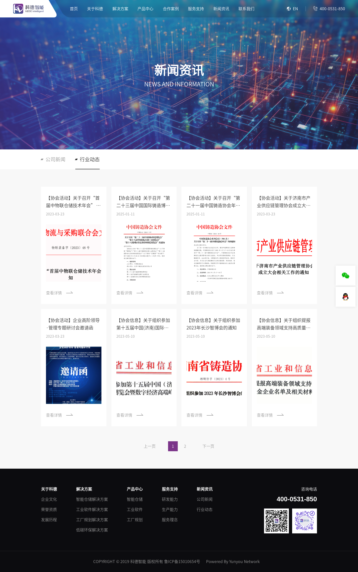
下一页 (208, 446)
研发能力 (170, 499)
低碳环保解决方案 (92, 530)
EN (292, 8)
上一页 (150, 446)
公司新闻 (55, 159)
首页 (74, 9)
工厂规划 (135, 520)
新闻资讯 (221, 9)
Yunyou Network (244, 562)
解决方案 (120, 9)
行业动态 (90, 159)
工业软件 (135, 509)
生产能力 (170, 509)
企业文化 (49, 499)
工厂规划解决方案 (92, 520)
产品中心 (145, 9)
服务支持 (196, 9)
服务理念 (170, 520)
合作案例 (171, 9)
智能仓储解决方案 (92, 499)
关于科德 (95, 9)
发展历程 (49, 520)
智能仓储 (135, 499)
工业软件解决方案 (92, 509)
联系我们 (246, 9)
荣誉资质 (49, 509)
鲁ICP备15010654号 (182, 562)
